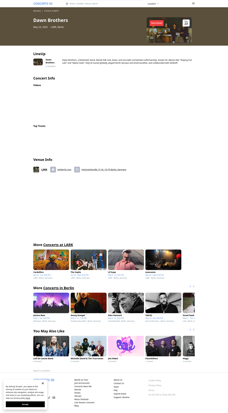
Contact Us (119, 383)
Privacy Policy (154, 385)
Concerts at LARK (58, 244)
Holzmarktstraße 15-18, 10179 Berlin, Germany (103, 169)
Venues (77, 396)
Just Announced (81, 383)
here (28, 398)
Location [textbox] (152, 3)
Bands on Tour (81, 379)
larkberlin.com (64, 169)
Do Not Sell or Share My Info (162, 394)
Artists (77, 392)
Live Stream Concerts (84, 402)
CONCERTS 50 (42, 4)
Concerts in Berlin (51, 11)
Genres (77, 389)
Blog (76, 405)
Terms (151, 390)
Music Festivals (81, 399)
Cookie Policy (154, 380)
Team (116, 386)
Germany (37, 11)
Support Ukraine (121, 397)
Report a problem (41, 370)
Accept (25, 404)
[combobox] (153, 4)
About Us (118, 379)
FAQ (116, 390)
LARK (44, 169)
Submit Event (120, 393)
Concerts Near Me (82, 386)
